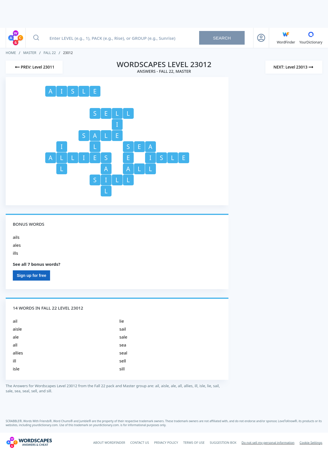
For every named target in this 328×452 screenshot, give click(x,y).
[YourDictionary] (310, 38)
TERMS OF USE (194, 442)
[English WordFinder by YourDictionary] (286, 38)
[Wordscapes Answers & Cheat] (29, 442)
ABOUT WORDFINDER (109, 442)
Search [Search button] (222, 38)
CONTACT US (139, 442)
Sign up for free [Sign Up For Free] (31, 275)
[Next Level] (293, 67)
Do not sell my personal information (268, 442)
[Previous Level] (34, 67)
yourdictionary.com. (45, 425)
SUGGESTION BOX (223, 442)
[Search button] (36, 38)
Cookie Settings (311, 442)
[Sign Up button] (261, 38)
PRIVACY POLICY (166, 442)
